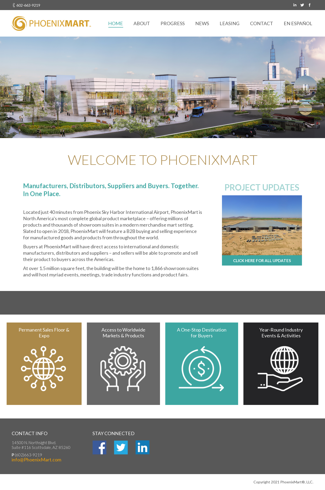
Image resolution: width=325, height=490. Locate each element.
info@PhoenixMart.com (36, 459)
